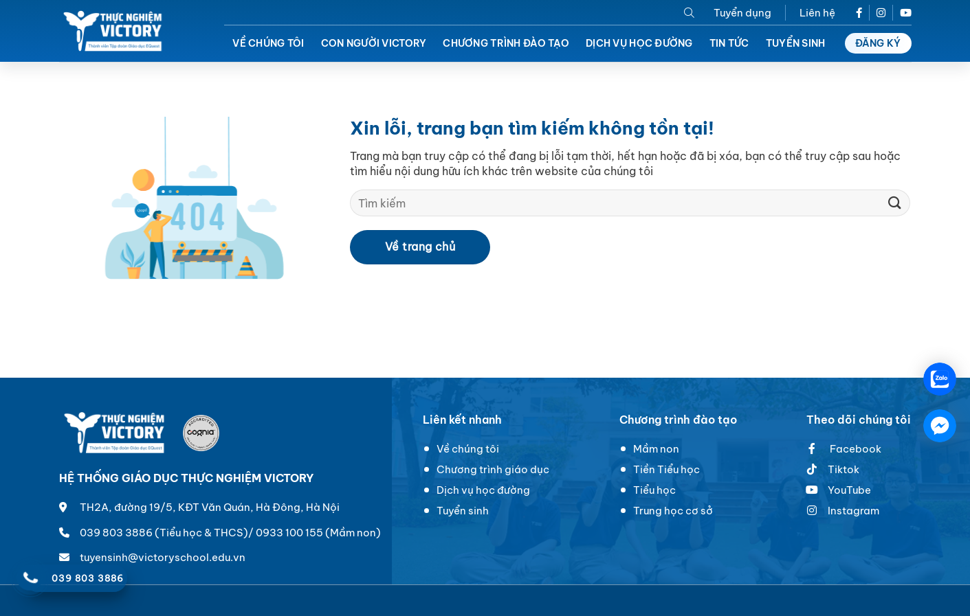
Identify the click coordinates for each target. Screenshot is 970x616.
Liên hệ (817, 12)
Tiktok (843, 469)
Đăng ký (878, 43)
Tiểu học (654, 490)
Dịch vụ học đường (639, 43)
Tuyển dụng (742, 12)
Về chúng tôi (268, 43)
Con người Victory (374, 43)
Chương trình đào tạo (506, 43)
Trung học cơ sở (673, 510)
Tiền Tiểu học (666, 469)
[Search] (689, 12)
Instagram (853, 510)
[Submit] (894, 203)
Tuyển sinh (796, 43)
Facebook (843, 448)
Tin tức (729, 43)
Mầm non (656, 448)
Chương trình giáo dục (493, 469)
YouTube (838, 490)
